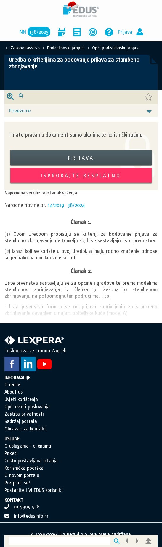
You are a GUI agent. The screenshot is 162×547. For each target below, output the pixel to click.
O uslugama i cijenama (27, 446)
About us (13, 392)
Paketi (10, 453)
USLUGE (12, 439)
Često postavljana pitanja (31, 461)
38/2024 (76, 205)
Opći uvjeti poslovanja (27, 407)
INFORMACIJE (17, 378)
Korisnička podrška (24, 468)
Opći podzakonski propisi (115, 47)
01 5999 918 (26, 507)
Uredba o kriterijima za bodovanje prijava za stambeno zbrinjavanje (74, 63)
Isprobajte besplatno (81, 175)
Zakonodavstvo (25, 47)
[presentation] (10, 97)
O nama (12, 384)
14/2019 (56, 205)
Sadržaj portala (20, 421)
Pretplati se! (17, 483)
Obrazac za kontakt (25, 429)
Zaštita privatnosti (24, 414)
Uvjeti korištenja (21, 399)
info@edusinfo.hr (31, 516)
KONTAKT (13, 500)
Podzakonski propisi (66, 47)
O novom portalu (21, 475)
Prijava (125, 32)
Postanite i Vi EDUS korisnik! (33, 490)
